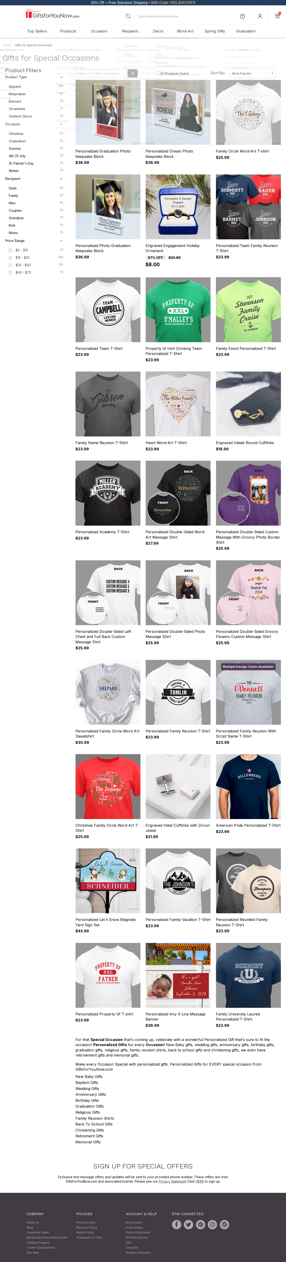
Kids (36, 225)
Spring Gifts (215, 31)
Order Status (134, 1227)
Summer (36, 148)
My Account (134, 1222)
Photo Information (138, 1232)
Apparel (36, 86)
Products (68, 31)
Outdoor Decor (36, 116)
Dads (36, 188)
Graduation (246, 31)
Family (36, 195)
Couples (36, 210)
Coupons (132, 1247)
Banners (36, 101)
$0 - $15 (22, 250)
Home (7, 45)
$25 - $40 (23, 265)
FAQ (128, 1242)
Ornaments (36, 108)
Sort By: (218, 73)
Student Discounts (138, 1252)
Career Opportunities (41, 1247)
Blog (30, 1227)
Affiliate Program (38, 1242)
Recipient (130, 31)
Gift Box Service (137, 1237)
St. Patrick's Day (36, 163)
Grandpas (36, 218)
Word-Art (185, 31)
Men (36, 203)
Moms (36, 232)
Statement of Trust (89, 1237)
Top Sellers (37, 31)
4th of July (36, 156)
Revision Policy (86, 1227)
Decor (158, 31)
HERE (200, 1181)
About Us (33, 1222)
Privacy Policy (85, 1222)
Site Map (33, 1252)
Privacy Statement (172, 1181)
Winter (36, 170)
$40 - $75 (23, 273)
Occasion (99, 31)
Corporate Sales (38, 1232)
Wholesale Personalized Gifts (47, 1237)
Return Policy (85, 1232)
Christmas (36, 133)
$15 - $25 (23, 258)
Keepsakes (36, 94)
